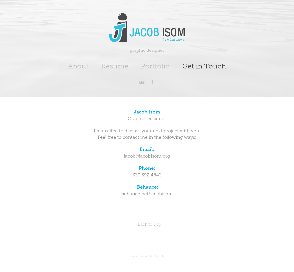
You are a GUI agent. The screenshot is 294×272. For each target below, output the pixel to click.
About (78, 66)
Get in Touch (204, 66)
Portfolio (155, 66)
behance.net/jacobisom (147, 193)
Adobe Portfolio (155, 256)
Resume (114, 66)
